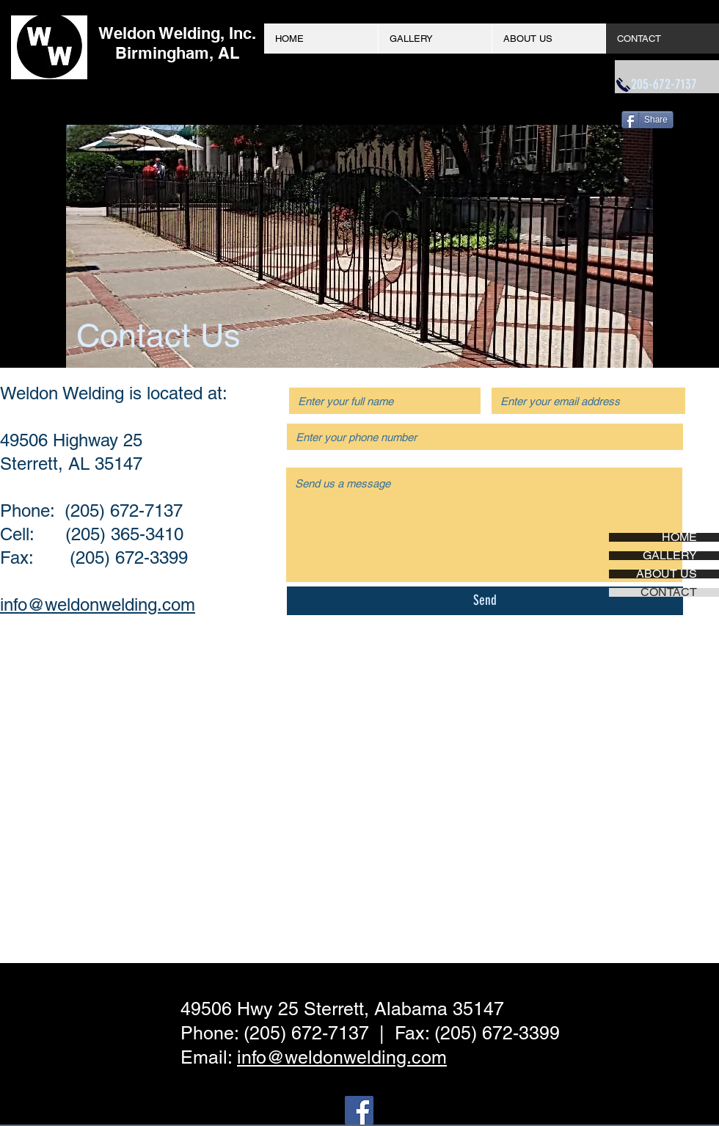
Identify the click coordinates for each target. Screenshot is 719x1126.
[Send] (485, 600)
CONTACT (668, 592)
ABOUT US (666, 574)
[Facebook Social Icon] (359, 1110)
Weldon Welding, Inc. (177, 33)
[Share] (647, 119)
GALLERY (670, 555)
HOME (679, 537)
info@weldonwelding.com (97, 604)
